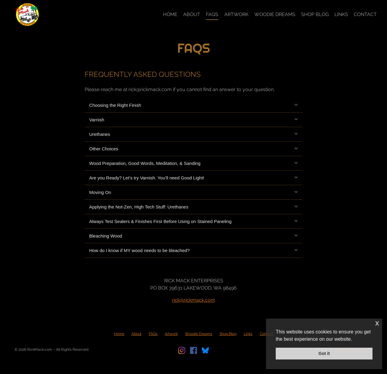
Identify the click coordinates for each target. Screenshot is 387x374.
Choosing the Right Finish (115, 105)
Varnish (96, 119)
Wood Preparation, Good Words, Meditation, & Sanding (144, 163)
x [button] (377, 323)
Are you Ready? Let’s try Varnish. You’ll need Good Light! (146, 177)
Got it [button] (324, 353)
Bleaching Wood (105, 235)
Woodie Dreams (274, 14)
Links (341, 14)
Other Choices (103, 148)
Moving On (100, 192)
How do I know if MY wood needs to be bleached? (139, 250)
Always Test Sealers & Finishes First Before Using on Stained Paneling (160, 221)
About (191, 14)
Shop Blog (315, 14)
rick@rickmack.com (193, 300)
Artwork (236, 14)
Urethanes (99, 134)
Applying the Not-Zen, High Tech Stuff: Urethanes (138, 206)
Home (170, 14)
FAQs (212, 14)
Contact (365, 14)
